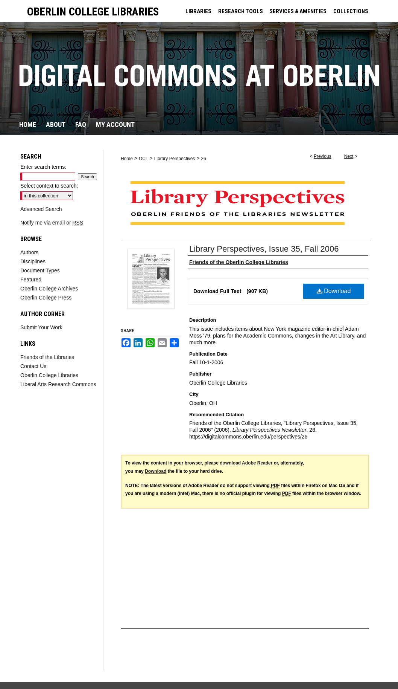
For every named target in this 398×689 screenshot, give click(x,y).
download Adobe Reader (246, 463)
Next (349, 156)
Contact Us (33, 366)
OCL (143, 158)
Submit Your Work (41, 327)
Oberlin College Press (45, 298)
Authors (29, 252)
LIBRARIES (198, 11)
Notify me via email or (51, 223)
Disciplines (33, 261)
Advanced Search (41, 209)
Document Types (40, 270)
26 (203, 158)
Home (127, 158)
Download (334, 291)
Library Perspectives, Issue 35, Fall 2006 (264, 249)
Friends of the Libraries (47, 357)
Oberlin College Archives (49, 289)
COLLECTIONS (350, 11)
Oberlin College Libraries (49, 375)
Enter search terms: (43, 167)
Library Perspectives (174, 158)
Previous (322, 156)
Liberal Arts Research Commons (58, 384)
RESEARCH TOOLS (240, 11)
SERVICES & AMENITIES (298, 11)
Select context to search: (49, 186)
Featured (30, 280)
